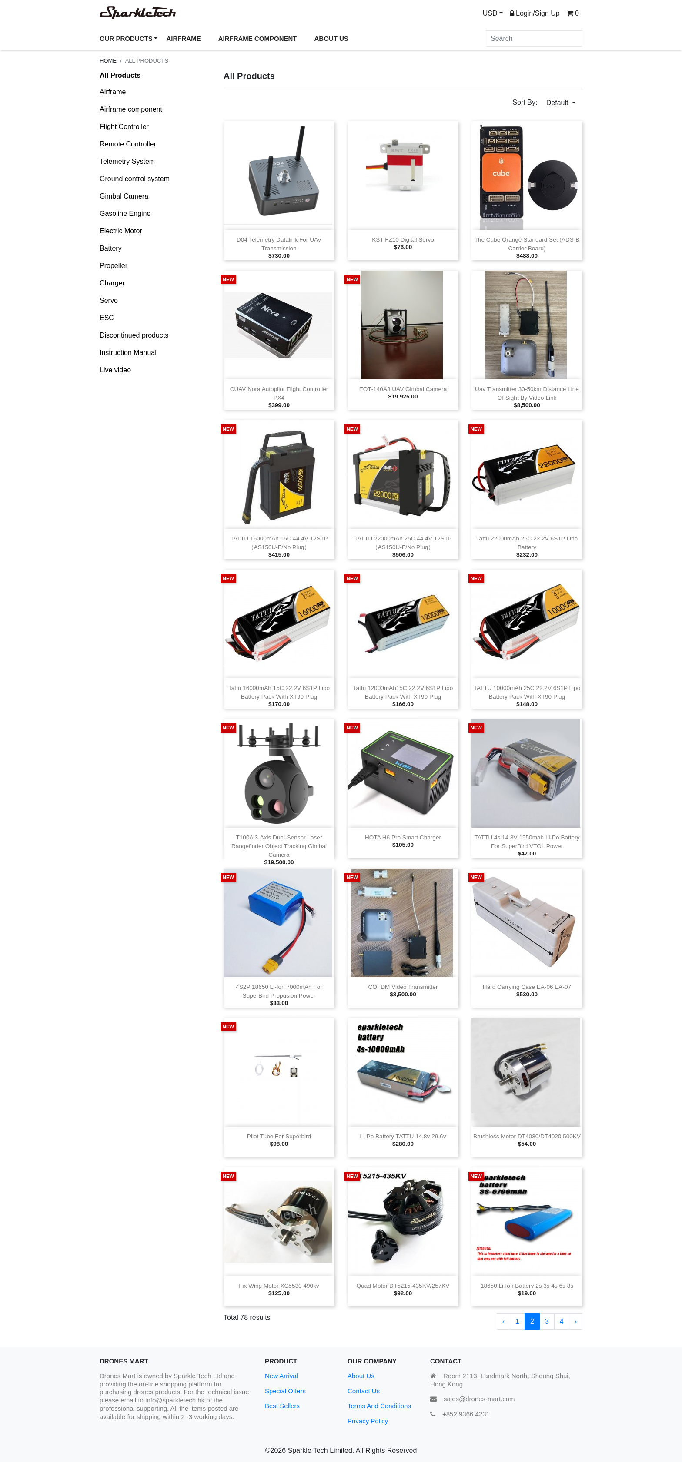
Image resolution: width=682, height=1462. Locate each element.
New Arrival (281, 1375)
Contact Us (364, 1391)
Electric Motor (121, 231)
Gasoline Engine (125, 213)
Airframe (113, 92)
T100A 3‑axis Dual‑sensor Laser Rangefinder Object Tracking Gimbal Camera (279, 846)
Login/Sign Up (535, 13)
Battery (111, 248)
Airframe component (131, 109)
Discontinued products (134, 335)
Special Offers (285, 1391)
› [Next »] (576, 1321)
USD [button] (490, 13)
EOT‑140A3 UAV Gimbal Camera (403, 389)
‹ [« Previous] (503, 1321)
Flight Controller (124, 126)
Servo (109, 300)
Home (108, 60)
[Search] (534, 38)
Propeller (113, 265)
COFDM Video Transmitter (403, 987)
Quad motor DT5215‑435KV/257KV (403, 1286)
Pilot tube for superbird (279, 1136)
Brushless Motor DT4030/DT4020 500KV (527, 1136)
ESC (107, 318)
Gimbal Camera (124, 196)
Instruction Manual (128, 352)
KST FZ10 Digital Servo (403, 239)
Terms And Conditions (379, 1405)
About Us (361, 1375)
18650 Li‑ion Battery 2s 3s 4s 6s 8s (527, 1286)
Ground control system (135, 178)
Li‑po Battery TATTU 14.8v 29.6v (403, 1136)
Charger (112, 283)
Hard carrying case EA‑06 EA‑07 (527, 987)
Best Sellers (282, 1405)
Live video (115, 370)
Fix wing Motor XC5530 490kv (279, 1286)
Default (558, 102)
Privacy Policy (368, 1421)
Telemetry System (127, 161)
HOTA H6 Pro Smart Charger (403, 837)
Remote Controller (128, 144)
